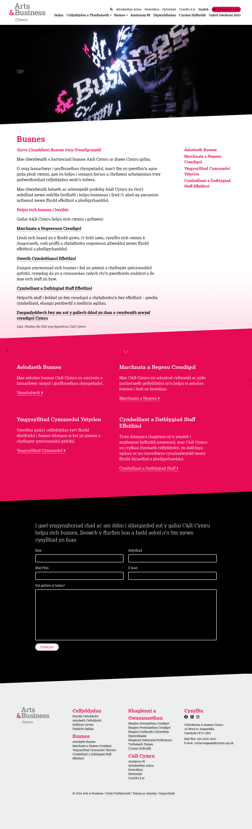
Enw (38, 550)
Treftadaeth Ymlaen (140, 744)
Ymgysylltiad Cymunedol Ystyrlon (94, 750)
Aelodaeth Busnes (200, 149)
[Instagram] (198, 716)
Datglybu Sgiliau (83, 729)
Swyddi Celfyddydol (85, 716)
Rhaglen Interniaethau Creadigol (148, 723)
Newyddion (135, 770)
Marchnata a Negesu (138, 398)
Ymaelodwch (28, 392)
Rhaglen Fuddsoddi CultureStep (148, 732)
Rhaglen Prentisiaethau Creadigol (149, 728)
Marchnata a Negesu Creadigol (92, 746)
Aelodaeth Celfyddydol (87, 720)
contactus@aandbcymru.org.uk (213, 743)
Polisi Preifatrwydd (118, 793)
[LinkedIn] (192, 716)
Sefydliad (135, 550)
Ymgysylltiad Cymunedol (40, 450)
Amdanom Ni (136, 761)
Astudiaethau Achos (141, 766)
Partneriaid (135, 774)
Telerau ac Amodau (144, 793)
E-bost (132, 568)
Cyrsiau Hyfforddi (139, 748)
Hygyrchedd (167, 793)
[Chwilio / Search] (111, 9)
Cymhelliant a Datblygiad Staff (147, 468)
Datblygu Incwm (83, 725)
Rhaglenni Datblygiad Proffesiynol (150, 740)
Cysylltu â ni (136, 778)
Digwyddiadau (137, 736)
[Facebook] (186, 716)
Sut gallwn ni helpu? (50, 585)
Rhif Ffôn (42, 568)
